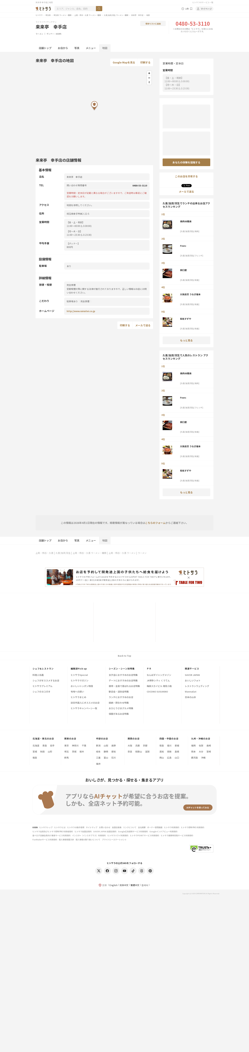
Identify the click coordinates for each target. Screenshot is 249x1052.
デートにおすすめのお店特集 (123, 680)
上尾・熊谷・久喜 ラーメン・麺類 (87, 15)
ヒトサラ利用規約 (171, 827)
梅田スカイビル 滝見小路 (159, 686)
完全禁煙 (85, 301)
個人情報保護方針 (66, 839)
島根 (177, 751)
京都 (145, 745)
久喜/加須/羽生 (63, 552)
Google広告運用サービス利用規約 (133, 831)
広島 (169, 757)
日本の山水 (190, 697)
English (113, 885)
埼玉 (66, 751)
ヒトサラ (39, 15)
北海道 (36, 745)
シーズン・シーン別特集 (122, 668)
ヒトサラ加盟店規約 (83, 831)
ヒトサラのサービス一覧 (202, 2)
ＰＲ (149, 668)
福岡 (193, 745)
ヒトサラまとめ (78, 697)
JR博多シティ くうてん (158, 680)
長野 (113, 745)
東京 (66, 745)
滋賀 (147, 751)
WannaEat (190, 691)
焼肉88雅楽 (186, 221)
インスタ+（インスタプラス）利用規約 (89, 835)
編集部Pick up (79, 668)
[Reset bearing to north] (149, 82)
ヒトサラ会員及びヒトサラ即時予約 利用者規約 (52, 831)
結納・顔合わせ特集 (119, 703)
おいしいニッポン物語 (82, 686)
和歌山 (138, 751)
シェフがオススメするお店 (46, 680)
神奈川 (75, 745)
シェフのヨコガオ (41, 691)
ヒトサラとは (60, 827)
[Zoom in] (149, 73)
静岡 (106, 751)
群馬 (66, 757)
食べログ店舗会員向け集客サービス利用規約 (51, 835)
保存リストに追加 (153, 23)
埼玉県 (48, 15)
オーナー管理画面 (154, 827)
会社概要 (142, 827)
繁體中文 (135, 885)
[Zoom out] (149, 78)
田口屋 (183, 270)
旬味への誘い (77, 691)
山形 (50, 751)
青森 (44, 745)
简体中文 (124, 885)
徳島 (161, 745)
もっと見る (186, 340)
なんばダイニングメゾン (159, 675)
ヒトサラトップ (46, 827)
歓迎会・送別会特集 (119, 691)
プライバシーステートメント (114, 839)
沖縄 (203, 757)
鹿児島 (194, 757)
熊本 (193, 751)
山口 (177, 757)
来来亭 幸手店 (137, 15)
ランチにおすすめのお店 (121, 697)
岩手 (52, 745)
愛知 (113, 751)
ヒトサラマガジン (79, 680)
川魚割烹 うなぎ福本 (190, 294)
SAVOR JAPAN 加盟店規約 (104, 831)
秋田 (42, 751)
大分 (201, 751)
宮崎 (208, 751)
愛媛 (177, 745)
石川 (113, 757)
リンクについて (129, 827)
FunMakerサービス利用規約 (44, 839)
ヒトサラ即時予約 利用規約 (192, 827)
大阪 (130, 745)
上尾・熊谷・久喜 (44, 552)
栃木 (82, 751)
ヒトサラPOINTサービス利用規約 (144, 835)
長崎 (208, 745)
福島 (35, 757)
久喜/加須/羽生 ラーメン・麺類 (116, 15)
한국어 (144, 885)
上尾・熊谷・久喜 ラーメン (122, 552)
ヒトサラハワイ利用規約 (117, 835)
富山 (106, 757)
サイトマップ (91, 827)
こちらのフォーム (155, 523)
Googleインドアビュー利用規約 (163, 831)
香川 (169, 745)
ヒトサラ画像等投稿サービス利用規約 (177, 835)
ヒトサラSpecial (79, 675)
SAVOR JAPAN (192, 675)
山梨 (106, 745)
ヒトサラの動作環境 (75, 827)
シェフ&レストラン (43, 668)
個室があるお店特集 (119, 714)
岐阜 (98, 751)
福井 (98, 763)
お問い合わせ (104, 827)
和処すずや (185, 318)
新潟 (98, 745)
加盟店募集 (116, 827)
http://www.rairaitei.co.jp (81, 311)
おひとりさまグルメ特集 (121, 708)
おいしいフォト (192, 680)
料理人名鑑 (38, 675)
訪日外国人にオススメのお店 (85, 703)
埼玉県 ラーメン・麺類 (62, 15)
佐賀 (201, 745)
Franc (183, 245)
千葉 (84, 745)
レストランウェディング (197, 686)
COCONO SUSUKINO (157, 691)
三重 (98, 757)
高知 (161, 751)
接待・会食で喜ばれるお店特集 (124, 686)
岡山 (161, 757)
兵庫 (137, 745)
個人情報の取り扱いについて (88, 839)
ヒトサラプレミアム (42, 686)
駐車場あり (72, 301)
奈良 (130, 751)
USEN (35, 827)
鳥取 (169, 751)
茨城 (74, 751)
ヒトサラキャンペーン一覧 (84, 708)
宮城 (35, 751)
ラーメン (39, 33)
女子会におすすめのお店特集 (123, 675)
